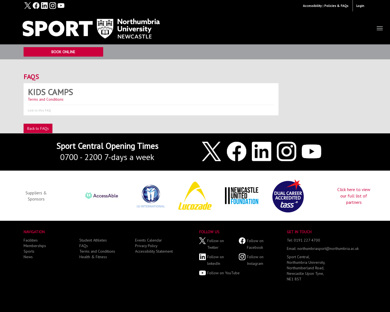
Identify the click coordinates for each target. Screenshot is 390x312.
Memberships (35, 245)
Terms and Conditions (47, 99)
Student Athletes (93, 240)
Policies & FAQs (336, 6)
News (28, 256)
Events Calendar (148, 240)
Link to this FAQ (39, 110)
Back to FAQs (38, 128)
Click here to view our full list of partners (353, 196)
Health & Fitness (93, 256)
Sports (29, 251)
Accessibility (312, 6)
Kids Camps (50, 92)
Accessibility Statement (154, 251)
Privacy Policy (146, 245)
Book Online (63, 51)
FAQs (31, 76)
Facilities (31, 240)
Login (360, 6)
